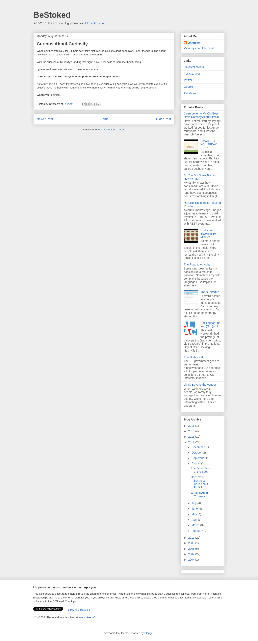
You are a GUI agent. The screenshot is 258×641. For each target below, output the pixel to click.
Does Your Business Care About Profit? (199, 482)
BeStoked (52, 14)
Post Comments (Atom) (111, 129)
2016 (191, 425)
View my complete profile (199, 48)
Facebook (190, 93)
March (195, 525)
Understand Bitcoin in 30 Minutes (208, 234)
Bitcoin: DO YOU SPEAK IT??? (209, 144)
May (194, 514)
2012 (191, 442)
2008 (191, 548)
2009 (191, 543)
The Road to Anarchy (197, 264)
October (196, 452)
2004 (191, 559)
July (194, 503)
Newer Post (45, 119)
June (194, 508)
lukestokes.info (94, 23)
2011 (191, 537)
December (198, 447)
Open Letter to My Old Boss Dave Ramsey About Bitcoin (201, 115)
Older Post (163, 119)
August (196, 463)
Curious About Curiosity (200, 494)
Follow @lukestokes (78, 609)
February (197, 530)
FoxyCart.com (192, 73)
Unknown (194, 42)
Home (104, 119)
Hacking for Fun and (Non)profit (211, 324)
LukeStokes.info (194, 67)
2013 (191, 436)
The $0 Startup (210, 292)
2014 (191, 431)
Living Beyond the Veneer (200, 384)
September (198, 458)
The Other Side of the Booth (200, 470)
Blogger (148, 633)
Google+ (189, 86)
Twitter (188, 80)
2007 (191, 554)
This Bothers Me (194, 357)
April (194, 519)
